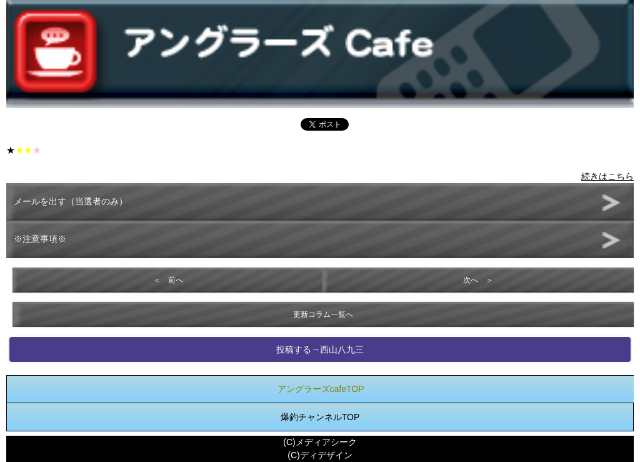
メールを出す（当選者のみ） (71, 201)
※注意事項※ (40, 239)
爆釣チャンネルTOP (320, 417)
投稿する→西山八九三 (320, 349)
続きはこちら (607, 176)
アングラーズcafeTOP (321, 389)
